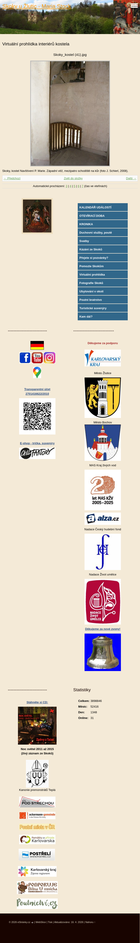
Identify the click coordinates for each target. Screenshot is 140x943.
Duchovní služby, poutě (95, 232)
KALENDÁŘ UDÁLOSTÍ (95, 207)
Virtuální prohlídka (92, 274)
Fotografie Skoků (91, 283)
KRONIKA (86, 224)
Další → (131, 178)
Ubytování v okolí (91, 291)
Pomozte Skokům (91, 266)
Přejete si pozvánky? (93, 257)
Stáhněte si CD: (37, 702)
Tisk (50, 922)
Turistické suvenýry (92, 308)
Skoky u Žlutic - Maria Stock (36, 6)
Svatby (84, 241)
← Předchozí (12, 178)
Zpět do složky (73, 178)
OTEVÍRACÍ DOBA (92, 215)
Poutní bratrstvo (90, 299)
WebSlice (40, 922)
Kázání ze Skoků (90, 249)
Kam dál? (85, 316)
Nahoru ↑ (90, 922)
